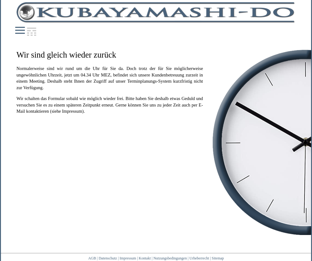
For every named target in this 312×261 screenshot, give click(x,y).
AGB (92, 258)
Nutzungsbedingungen (170, 258)
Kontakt (145, 258)
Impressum (128, 258)
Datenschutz (108, 258)
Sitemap (218, 258)
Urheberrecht (199, 258)
